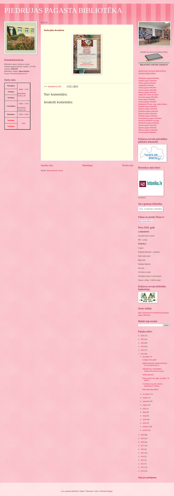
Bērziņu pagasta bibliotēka (147, 92)
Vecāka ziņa (127, 165)
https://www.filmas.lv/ (146, 221)
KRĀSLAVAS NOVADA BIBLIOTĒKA (152, 71)
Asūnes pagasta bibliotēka (147, 83)
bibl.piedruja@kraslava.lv (18, 74)
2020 (142, 435)
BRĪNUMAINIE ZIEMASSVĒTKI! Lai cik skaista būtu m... (154, 364)
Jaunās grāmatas (148, 375)
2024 (142, 343)
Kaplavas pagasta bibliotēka (147, 109)
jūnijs (145, 412)
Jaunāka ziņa (47, 165)
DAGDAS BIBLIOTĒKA (147, 74)
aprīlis (145, 419)
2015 (142, 453)
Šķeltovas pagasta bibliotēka (148, 130)
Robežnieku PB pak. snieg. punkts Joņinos (152, 104)
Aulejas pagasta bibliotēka (147, 88)
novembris (146, 394)
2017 (142, 446)
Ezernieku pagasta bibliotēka (148, 97)
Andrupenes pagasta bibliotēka (148, 78)
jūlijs (145, 409)
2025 (142, 339)
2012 (142, 464)
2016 (142, 449)
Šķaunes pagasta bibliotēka (147, 128)
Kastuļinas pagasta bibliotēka (148, 111)
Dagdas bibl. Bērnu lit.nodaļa (148, 95)
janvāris (145, 430)
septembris (146, 401)
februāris (146, 427)
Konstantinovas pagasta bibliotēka (149, 118)
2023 (142, 346)
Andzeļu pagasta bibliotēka (147, 81)
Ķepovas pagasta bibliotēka (147, 113)
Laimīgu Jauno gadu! (149, 360)
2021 (142, 354)
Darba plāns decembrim (150, 389)
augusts (145, 405)
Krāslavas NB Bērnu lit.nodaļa (148, 121)
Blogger (110, 491)
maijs (145, 416)
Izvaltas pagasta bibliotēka (147, 102)
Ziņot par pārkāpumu (147, 478)
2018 (142, 442)
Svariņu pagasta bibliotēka (147, 132)
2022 (142, 350)
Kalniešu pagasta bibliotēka (147, 106)
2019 (142, 438)
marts (145, 423)
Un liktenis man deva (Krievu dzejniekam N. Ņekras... (152, 385)
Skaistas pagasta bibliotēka (147, 125)
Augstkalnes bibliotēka (146, 85)
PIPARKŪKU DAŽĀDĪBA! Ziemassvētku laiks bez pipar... (153, 370)
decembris (146, 357)
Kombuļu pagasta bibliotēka (147, 116)
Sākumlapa (87, 165)
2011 (142, 467)
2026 (142, 336)
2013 (142, 460)
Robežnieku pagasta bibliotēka (148, 123)
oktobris (146, 398)
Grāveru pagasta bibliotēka (147, 90)
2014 (142, 456)
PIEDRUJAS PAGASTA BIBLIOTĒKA (63, 10)
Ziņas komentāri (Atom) (55, 170)
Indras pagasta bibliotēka (146, 99)
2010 (142, 471)
